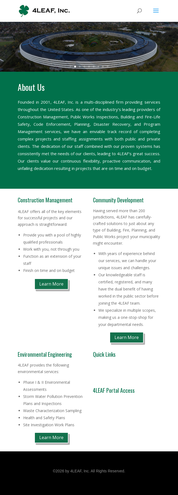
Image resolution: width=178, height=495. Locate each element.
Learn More (51, 284)
